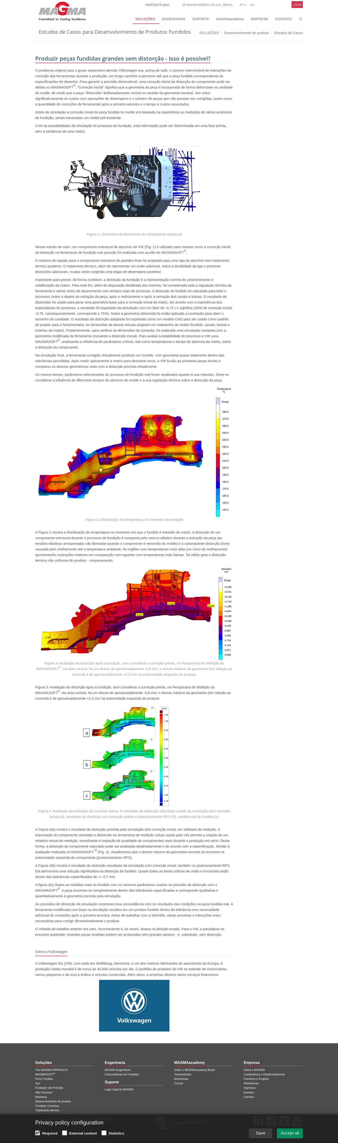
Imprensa (249, 1087)
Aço (37, 1083)
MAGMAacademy (230, 19)
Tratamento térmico (47, 1110)
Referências (251, 1083)
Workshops (181, 1079)
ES (252, 5)
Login (297, 5)
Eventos (249, 1092)
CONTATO (283, 19)
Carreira (249, 1097)
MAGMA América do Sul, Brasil (209, 5)
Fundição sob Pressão (49, 1087)
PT (243, 5)
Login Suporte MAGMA (119, 1089)
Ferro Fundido (44, 1079)
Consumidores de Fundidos (122, 1074)
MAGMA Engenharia (117, 1070)
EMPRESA (259, 19)
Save (260, 1134)
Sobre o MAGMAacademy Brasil (194, 1070)
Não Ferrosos (43, 1092)
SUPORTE (200, 19)
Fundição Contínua (47, 1106)
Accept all (290, 1134)
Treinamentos (182, 1074)
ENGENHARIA (173, 19)
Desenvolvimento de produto (246, 33)
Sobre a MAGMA (254, 1070)
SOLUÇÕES (145, 19)
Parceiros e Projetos (256, 1079)
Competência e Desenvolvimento (264, 1074)
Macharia (41, 1097)
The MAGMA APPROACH (51, 1070)
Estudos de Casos (288, 33)
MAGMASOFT (45, 1074)
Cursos (178, 1083)
